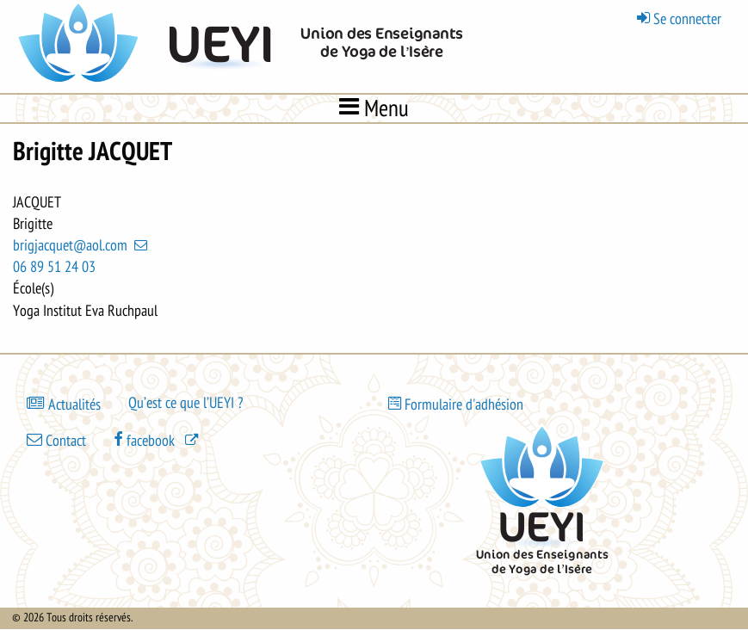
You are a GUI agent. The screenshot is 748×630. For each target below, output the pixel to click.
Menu (374, 107)
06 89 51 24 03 (54, 266)
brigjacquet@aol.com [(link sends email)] (82, 245)
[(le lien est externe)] (157, 440)
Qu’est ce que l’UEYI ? (185, 402)
